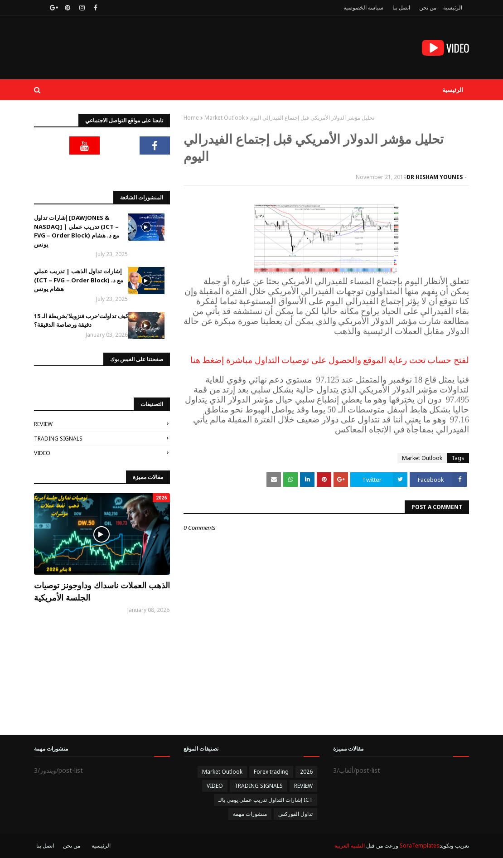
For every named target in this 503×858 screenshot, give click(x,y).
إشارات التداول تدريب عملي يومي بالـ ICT (265, 800)
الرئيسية (452, 7)
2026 (306, 772)
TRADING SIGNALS (58, 438)
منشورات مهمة (250, 814)
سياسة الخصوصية (363, 7)
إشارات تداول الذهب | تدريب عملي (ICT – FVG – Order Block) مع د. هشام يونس (78, 280)
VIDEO (42, 453)
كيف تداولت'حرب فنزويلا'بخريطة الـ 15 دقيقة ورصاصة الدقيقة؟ (81, 320)
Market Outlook (224, 117)
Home (191, 117)
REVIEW (43, 424)
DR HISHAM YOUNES (434, 177)
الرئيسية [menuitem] (452, 90)
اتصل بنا (401, 7)
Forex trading (271, 772)
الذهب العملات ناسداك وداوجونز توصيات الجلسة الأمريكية (102, 591)
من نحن (427, 7)
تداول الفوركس (295, 814)
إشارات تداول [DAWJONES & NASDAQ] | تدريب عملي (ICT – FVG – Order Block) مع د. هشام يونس (76, 230)
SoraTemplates (420, 845)
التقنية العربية (349, 845)
